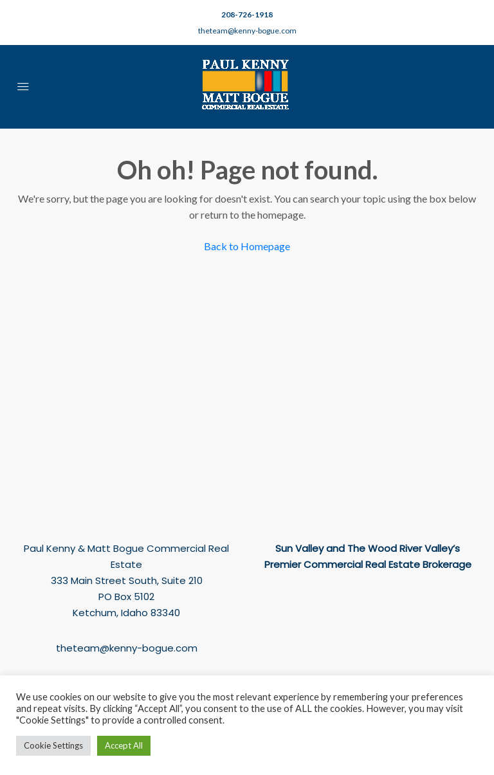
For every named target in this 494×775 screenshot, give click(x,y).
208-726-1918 (247, 14)
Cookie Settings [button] (53, 745)
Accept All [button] (124, 745)
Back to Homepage (247, 246)
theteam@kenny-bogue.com (247, 30)
